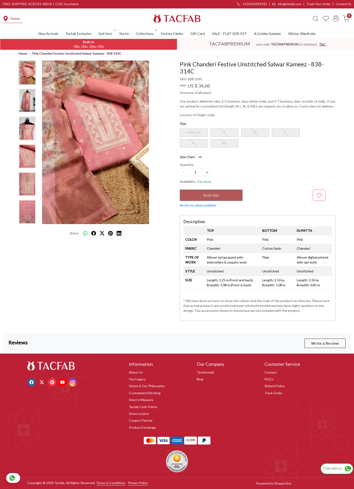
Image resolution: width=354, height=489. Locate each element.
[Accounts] (336, 18)
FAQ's (269, 379)
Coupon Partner (141, 420)
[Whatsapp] (85, 233)
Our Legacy (137, 379)
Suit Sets (107, 33)
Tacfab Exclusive (78, 33)
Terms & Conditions (110, 483)
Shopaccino (282, 483)
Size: (183, 124)
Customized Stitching (145, 393)
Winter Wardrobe (302, 33)
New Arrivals (48, 33)
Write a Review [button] (325, 343)
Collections (146, 33)
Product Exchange (142, 427)
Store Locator (139, 414)
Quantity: (187, 165)
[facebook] (93, 233)
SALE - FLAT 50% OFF (229, 33)
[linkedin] (119, 233)
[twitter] (102, 233)
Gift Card (197, 33)
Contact (271, 372)
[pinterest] (110, 233)
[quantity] (195, 172)
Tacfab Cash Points (143, 407)
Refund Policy (275, 386)
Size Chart (192, 157)
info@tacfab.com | (289, 4)
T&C (322, 44)
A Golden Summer (267, 33)
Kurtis (124, 33)
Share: (74, 233)
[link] (315, 18)
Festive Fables (172, 33)
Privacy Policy (138, 483)
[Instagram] (73, 382)
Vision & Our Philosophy (147, 386)
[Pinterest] (53, 382)
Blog (200, 379)
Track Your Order (319, 4)
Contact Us (343, 4)
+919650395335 (252, 4)
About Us (136, 372)
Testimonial (205, 372)
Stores (11, 18)
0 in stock (204, 181)
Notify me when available (198, 205)
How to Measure (141, 400)
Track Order (273, 393)
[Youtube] (63, 382)
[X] (42, 382)
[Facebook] (32, 382)
